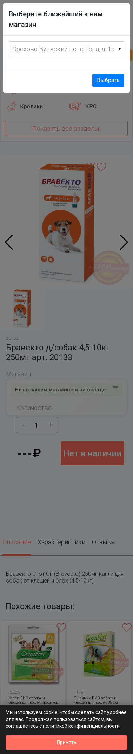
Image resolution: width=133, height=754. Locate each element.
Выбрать (108, 80)
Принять (67, 742)
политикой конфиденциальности (81, 726)
